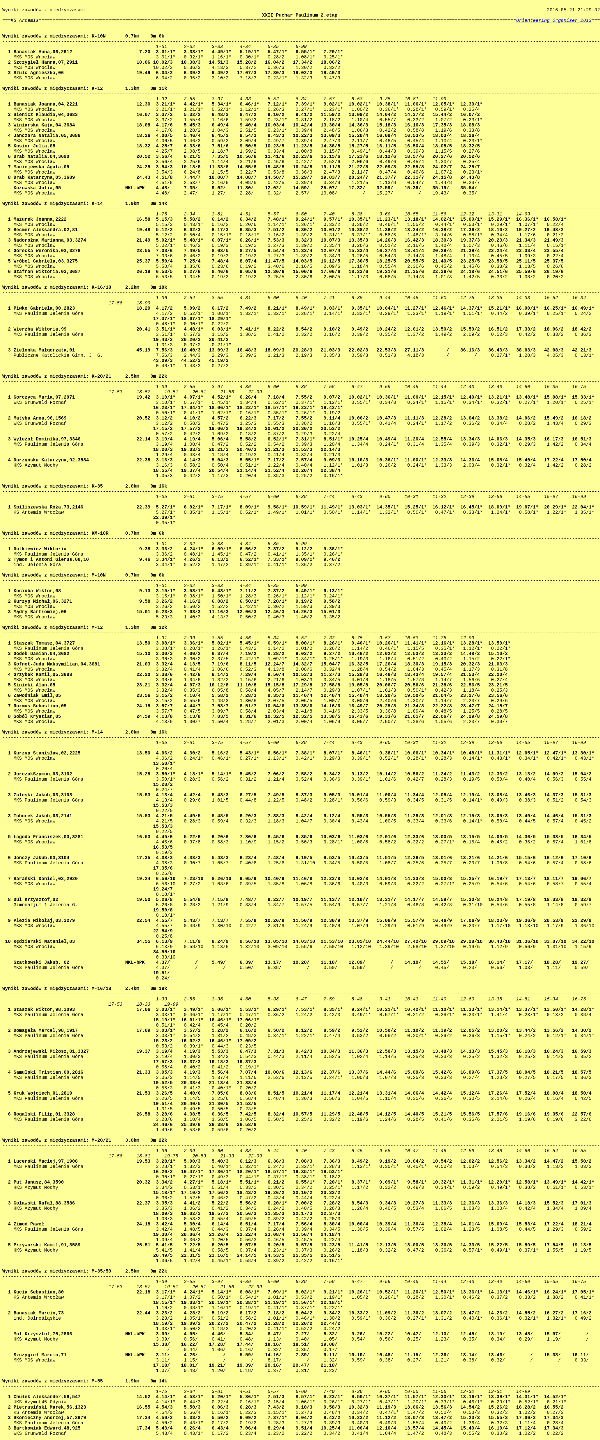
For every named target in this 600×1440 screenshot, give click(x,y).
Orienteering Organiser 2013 (554, 20)
